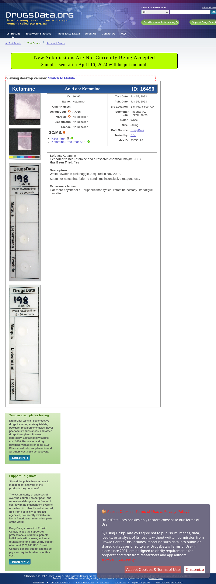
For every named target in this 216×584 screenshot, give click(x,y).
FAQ (123, 33)
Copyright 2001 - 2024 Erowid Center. (44, 576)
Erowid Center (156, 578)
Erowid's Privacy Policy (118, 559)
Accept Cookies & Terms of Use (153, 569)
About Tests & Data (68, 33)
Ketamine (58, 138)
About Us (90, 33)
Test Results (12, 33)
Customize (195, 569)
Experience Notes (63, 186)
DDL (133, 135)
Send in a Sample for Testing (169, 582)
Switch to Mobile (61, 78)
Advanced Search (55, 43)
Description (58, 170)
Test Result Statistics (38, 33)
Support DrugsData (141, 582)
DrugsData (137, 130)
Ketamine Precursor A (66, 142)
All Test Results (13, 43)
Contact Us (108, 33)
